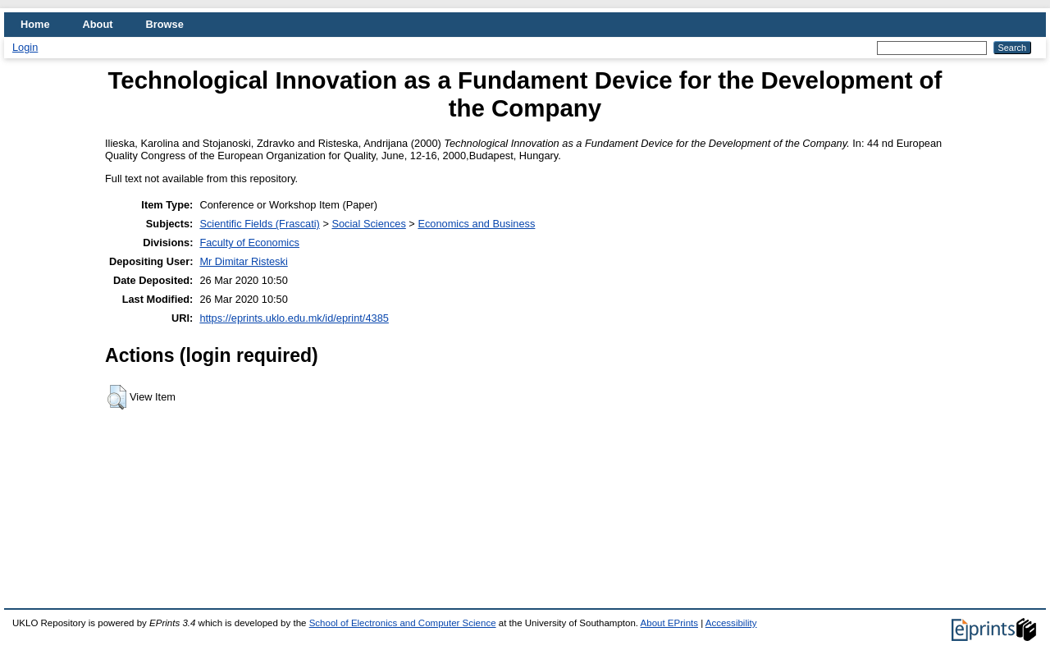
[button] (116, 397)
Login (25, 47)
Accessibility (731, 623)
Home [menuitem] (35, 24)
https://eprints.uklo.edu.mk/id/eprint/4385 (293, 318)
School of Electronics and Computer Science (402, 623)
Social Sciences (368, 223)
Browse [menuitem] (165, 24)
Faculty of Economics (249, 242)
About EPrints (669, 623)
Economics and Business (476, 223)
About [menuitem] (98, 24)
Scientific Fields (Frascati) (259, 223)
